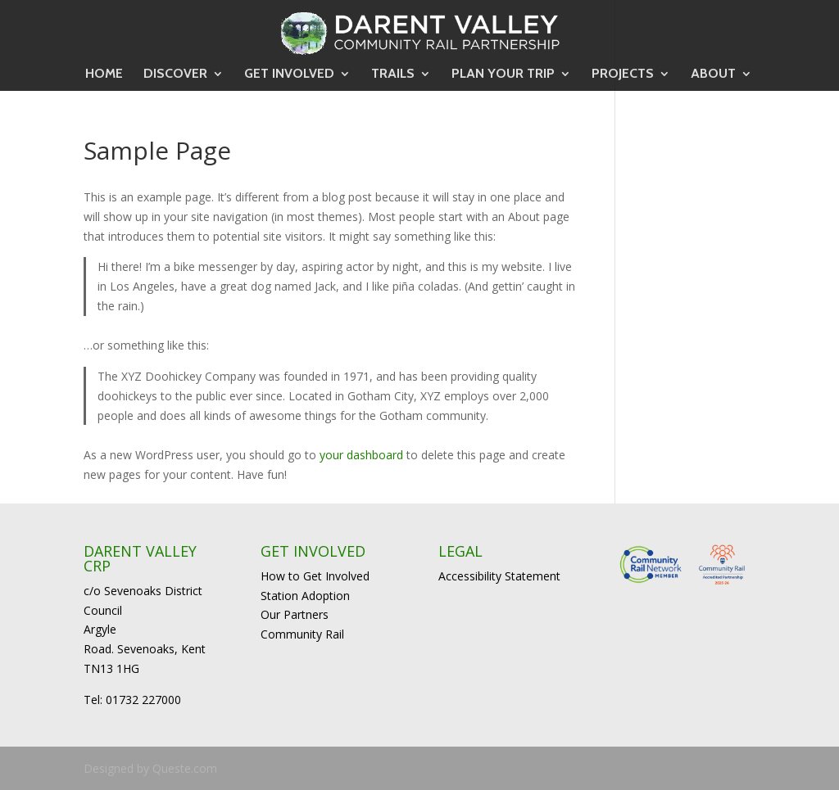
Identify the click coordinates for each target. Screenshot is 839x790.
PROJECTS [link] (623, 74)
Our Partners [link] (295, 614)
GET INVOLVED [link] (289, 74)
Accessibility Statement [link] (499, 576)
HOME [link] (104, 74)
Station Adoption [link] (305, 595)
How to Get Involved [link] (315, 576)
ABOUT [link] (713, 74)
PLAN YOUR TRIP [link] (503, 74)
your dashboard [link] (361, 455)
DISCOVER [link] (175, 74)
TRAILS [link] (393, 74)
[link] (420, 31)
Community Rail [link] (302, 634)
